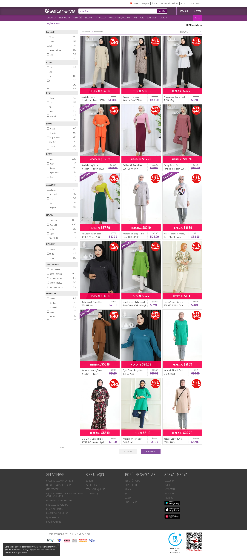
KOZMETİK (163, 18)
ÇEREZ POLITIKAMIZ (54, 509)
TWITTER (168, 485)
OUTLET (197, 18)
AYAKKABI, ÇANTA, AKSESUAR (119, 18)
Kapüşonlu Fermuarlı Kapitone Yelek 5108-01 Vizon (132, 100)
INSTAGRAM (169, 489)
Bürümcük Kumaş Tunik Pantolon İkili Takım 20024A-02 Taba (91, 374)
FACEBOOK (169, 480)
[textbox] (112, 11)
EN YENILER (51, 18)
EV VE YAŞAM (152, 18)
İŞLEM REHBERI (52, 517)
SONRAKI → (151, 451)
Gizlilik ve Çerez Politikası (45, 550)
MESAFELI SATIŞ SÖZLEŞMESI (59, 485)
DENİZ (142, 18)
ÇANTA (128, 497)
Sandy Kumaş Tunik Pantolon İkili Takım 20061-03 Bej (93, 100)
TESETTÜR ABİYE (132, 480)
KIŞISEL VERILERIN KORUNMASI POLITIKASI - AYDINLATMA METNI (65, 495)
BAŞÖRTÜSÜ (77, 18)
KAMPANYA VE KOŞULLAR (57, 513)
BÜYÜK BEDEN (100, 18)
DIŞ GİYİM (88, 18)
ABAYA (128, 489)
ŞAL (126, 493)
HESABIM (184, 11)
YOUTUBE (168, 497)
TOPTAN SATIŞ (92, 493)
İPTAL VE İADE (52, 489)
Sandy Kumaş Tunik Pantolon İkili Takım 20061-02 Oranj (93, 168)
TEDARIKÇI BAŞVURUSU (96, 489)
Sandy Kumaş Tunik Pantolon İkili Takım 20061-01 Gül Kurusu (175, 168)
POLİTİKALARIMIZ (53, 521)
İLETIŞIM (89, 480)
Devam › (62, 448)
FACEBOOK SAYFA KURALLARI (59, 500)
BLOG (183, 3)
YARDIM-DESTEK (195, 3)
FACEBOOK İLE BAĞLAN (169, 3)
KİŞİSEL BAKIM (131, 502)
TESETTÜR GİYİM (64, 18)
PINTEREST (169, 493)
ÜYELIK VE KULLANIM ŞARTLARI (59, 480)
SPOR (135, 18)
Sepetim (198, 11)
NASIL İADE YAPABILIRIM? (57, 504)
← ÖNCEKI (127, 451)
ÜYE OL (155, 3)
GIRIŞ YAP (145, 3)
